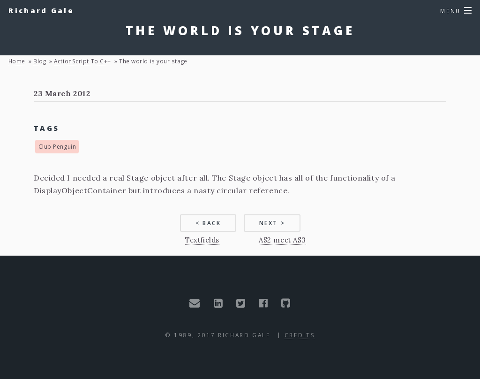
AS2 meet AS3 (282, 239)
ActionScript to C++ (82, 61)
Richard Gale (41, 10)
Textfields (202, 239)
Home (16, 61)
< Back (208, 223)
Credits (300, 335)
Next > (272, 223)
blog (39, 61)
